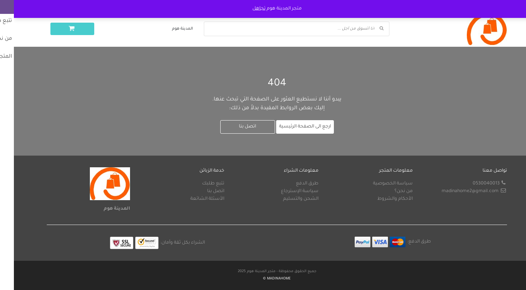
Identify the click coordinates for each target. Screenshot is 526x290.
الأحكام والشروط (381, 199)
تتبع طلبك (199, 183)
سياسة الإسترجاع (286, 191)
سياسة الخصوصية (379, 183)
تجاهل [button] (245, 8)
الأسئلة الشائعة (193, 199)
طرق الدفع (293, 183)
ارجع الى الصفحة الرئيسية (291, 126)
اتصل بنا (233, 126)
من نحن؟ (390, 191)
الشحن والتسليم (287, 199)
